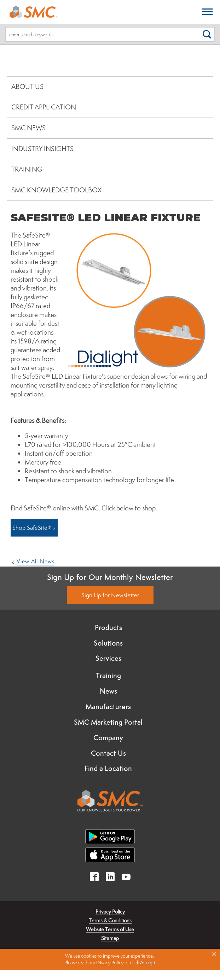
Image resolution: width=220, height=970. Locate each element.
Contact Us (108, 753)
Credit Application (43, 107)
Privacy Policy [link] (109, 962)
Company (108, 738)
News (108, 691)
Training (26, 169)
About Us (27, 86)
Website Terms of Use (110, 929)
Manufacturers (108, 706)
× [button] (214, 953)
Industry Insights (42, 148)
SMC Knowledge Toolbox (56, 190)
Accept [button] (147, 962)
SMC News (28, 128)
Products (108, 627)
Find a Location (108, 768)
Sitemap (110, 938)
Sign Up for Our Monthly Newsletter (110, 577)
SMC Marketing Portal (108, 722)
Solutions (108, 643)
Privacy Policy (110, 911)
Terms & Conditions (110, 920)
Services (108, 658)
